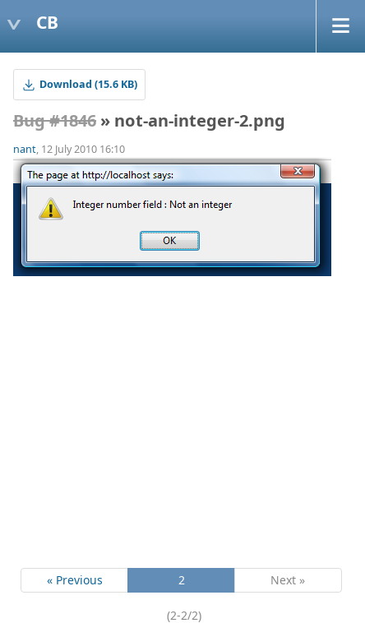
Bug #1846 (54, 120)
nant (24, 149)
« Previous (75, 580)
